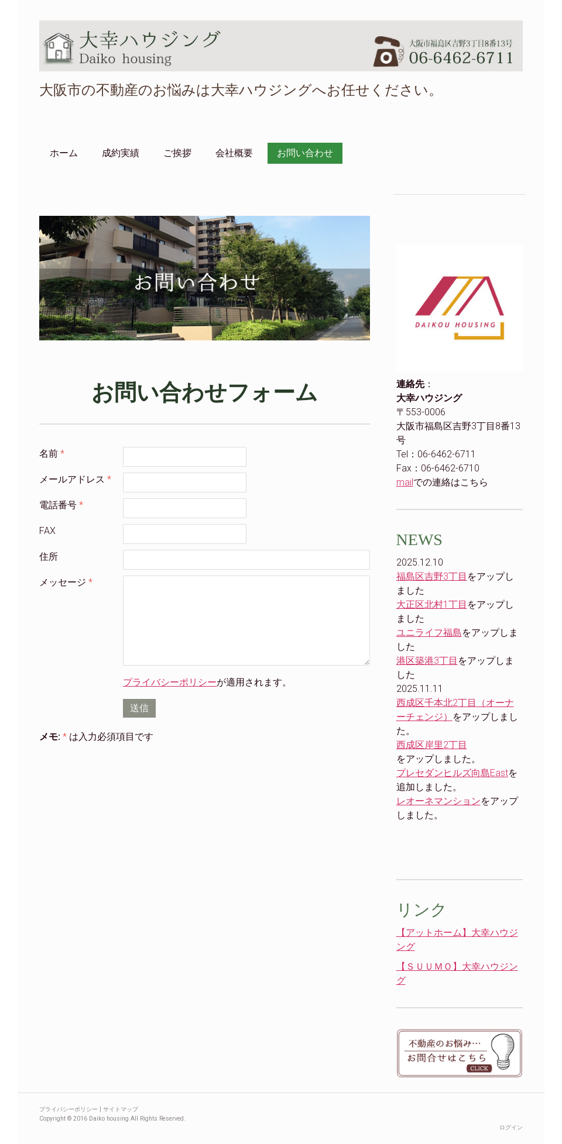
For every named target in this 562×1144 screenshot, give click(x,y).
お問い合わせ (305, 152)
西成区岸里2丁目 (431, 744)
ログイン (511, 1127)
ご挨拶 (177, 152)
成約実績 (120, 152)
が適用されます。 (207, 682)
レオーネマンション (438, 801)
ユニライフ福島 (429, 632)
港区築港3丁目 (427, 660)
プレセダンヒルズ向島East (452, 772)
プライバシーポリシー (170, 682)
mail (404, 482)
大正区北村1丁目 (431, 604)
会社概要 (234, 152)
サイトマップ (120, 1109)
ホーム (64, 152)
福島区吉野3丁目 (431, 576)
